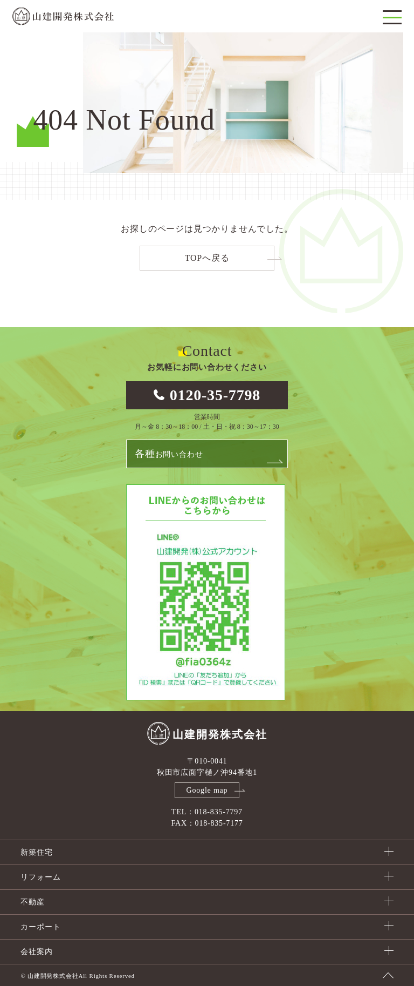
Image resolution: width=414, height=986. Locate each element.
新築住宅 (36, 852)
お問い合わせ (169, 453)
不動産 (32, 902)
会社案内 (36, 952)
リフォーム (40, 877)
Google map (207, 790)
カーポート (40, 927)
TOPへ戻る (207, 257)
